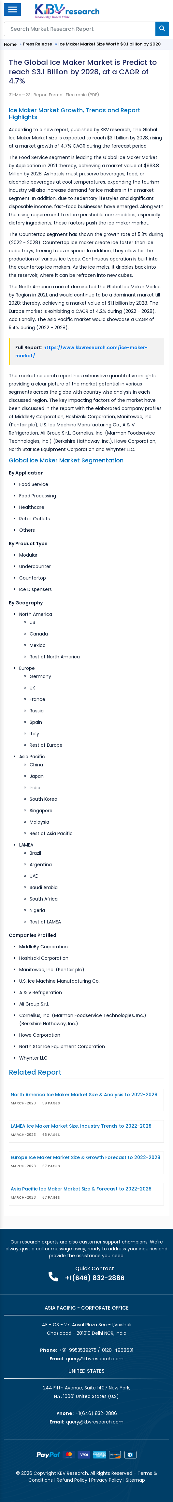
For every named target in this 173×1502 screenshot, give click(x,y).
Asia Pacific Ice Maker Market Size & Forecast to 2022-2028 (81, 1189)
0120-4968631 (117, 1350)
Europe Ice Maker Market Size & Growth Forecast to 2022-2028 (85, 1157)
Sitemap (135, 1480)
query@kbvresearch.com (94, 1358)
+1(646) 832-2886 (94, 1277)
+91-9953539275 (77, 1350)
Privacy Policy (106, 1480)
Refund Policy (72, 1480)
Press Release (37, 44)
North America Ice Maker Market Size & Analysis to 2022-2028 (84, 1094)
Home (10, 44)
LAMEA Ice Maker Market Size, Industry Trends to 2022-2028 (81, 1126)
